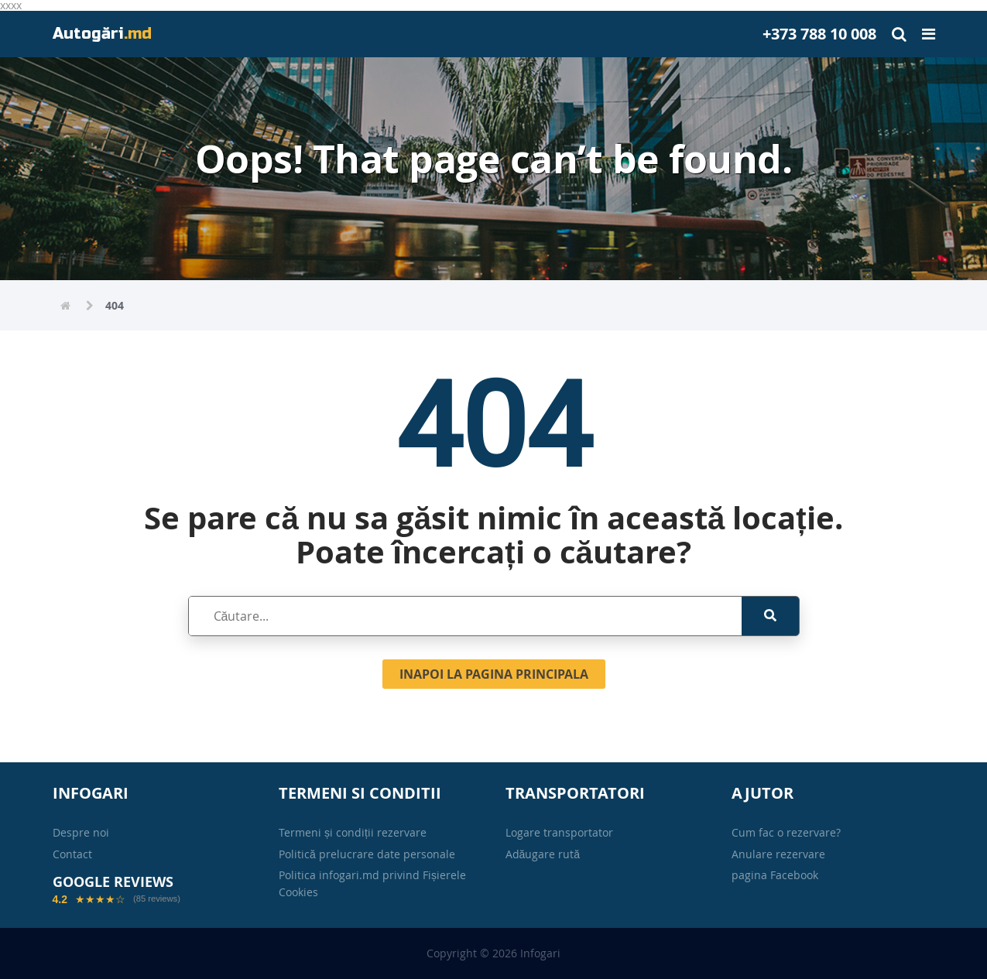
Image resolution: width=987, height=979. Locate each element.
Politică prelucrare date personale (367, 854)
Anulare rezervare (778, 854)
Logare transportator (559, 832)
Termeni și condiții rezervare (353, 832)
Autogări (102, 33)
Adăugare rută (543, 854)
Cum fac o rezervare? (786, 832)
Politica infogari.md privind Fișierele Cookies (372, 883)
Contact (72, 854)
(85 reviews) (156, 899)
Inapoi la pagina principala (493, 674)
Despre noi (81, 832)
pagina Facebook (775, 875)
